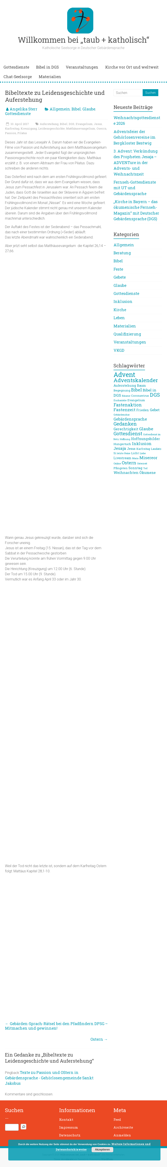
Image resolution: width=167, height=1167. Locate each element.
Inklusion (123, 301)
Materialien (50, 76)
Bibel (76, 109)
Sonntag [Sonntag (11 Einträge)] (135, 468)
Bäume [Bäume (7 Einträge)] (126, 395)
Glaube (88, 109)
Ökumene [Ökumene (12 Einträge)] (147, 472)
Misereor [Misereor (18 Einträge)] (148, 457)
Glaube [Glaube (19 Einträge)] (146, 428)
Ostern (99, 1039)
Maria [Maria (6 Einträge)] (135, 458)
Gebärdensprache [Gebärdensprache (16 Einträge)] (130, 419)
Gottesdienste (16, 67)
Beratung (122, 252)
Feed (117, 1119)
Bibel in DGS (47, 67)
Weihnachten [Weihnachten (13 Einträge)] (126, 472)
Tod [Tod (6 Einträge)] (145, 468)
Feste (118, 269)
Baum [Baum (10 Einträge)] (141, 385)
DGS (71, 124)
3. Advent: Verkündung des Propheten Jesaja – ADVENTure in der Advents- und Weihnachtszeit (136, 163)
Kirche (120, 309)
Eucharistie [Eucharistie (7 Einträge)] (120, 400)
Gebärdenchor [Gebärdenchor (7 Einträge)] (122, 414)
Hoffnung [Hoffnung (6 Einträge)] (125, 439)
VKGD (119, 350)
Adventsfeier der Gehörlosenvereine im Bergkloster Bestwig (134, 137)
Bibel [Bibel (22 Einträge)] (136, 390)
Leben (119, 317)
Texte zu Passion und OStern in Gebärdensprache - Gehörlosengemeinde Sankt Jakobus (49, 1078)
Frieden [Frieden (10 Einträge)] (142, 410)
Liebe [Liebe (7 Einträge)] (143, 453)
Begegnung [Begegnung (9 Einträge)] (122, 390)
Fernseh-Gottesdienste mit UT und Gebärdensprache (135, 188)
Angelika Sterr (23, 109)
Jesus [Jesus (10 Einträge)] (131, 449)
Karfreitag (12, 128)
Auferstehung (49, 124)
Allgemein (60, 109)
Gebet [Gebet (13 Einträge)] (155, 410)
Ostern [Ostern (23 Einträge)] (129, 463)
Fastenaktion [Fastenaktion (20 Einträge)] (128, 405)
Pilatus (22, 133)
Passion (10, 133)
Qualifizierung (127, 334)
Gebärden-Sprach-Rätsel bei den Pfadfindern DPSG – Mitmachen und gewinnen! (56, 1026)
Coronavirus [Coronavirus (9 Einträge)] (140, 396)
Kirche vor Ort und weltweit (132, 67)
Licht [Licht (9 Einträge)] (135, 453)
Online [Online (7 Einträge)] (117, 463)
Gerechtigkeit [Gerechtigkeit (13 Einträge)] (126, 429)
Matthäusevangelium (80, 128)
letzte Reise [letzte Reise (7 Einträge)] (123, 453)
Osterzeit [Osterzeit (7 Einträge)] (142, 463)
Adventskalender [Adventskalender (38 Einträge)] (136, 380)
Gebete (120, 277)
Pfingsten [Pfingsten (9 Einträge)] (121, 468)
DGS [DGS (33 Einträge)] (155, 394)
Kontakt (66, 1119)
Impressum (68, 1127)
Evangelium (84, 124)
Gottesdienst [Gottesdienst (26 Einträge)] (128, 433)
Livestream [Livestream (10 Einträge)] (122, 458)
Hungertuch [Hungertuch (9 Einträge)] (122, 444)
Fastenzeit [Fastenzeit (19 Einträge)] (124, 409)
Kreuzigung (29, 128)
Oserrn (101, 128)
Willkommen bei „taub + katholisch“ (83, 40)
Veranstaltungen (82, 67)
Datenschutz (69, 1135)
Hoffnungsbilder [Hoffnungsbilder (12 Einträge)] (145, 439)
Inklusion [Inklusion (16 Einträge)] (142, 443)
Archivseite (123, 1127)
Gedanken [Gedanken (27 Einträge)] (125, 424)
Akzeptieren (102, 1149)
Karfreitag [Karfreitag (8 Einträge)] (143, 448)
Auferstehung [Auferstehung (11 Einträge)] (125, 385)
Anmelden (122, 1135)
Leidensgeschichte (51, 128)
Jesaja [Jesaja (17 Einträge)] (120, 448)
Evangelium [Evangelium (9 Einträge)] (136, 400)
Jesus (98, 124)
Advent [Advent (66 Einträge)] (124, 374)
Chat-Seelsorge (17, 76)
